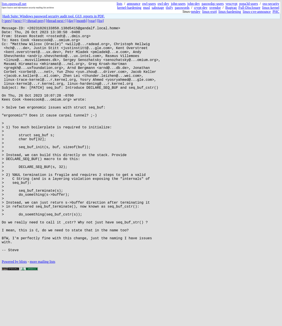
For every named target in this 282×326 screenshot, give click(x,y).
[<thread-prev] (34, 21)
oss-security (271, 4)
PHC (276, 11)
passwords (182, 7)
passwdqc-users (213, 4)
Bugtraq (231, 7)
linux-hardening (230, 11)
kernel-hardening (129, 7)
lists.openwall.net (14, 4)
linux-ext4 (209, 11)
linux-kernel (270, 7)
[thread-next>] (56, 21)
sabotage (158, 7)
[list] (100, 21)
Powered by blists (14, 313)
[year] (92, 21)
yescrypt (231, 4)
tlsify (169, 7)
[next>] (18, 21)
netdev (195, 11)
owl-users (149, 4)
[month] (81, 21)
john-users (178, 4)
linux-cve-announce (257, 11)
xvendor (215, 7)
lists (119, 4)
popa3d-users (248, 4)
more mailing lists (42, 313)
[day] (71, 21)
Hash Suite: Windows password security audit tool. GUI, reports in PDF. (53, 16)
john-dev (193, 4)
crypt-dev (201, 7)
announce (133, 4)
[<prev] (7, 21)
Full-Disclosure (249, 7)
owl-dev (163, 4)
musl (146, 7)
